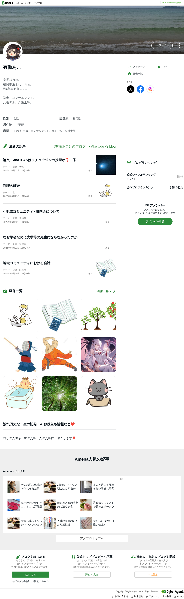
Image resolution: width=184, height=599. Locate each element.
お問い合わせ (120, 596)
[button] (162, 45)
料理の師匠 (11, 186)
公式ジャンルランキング (141, 174)
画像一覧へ (106, 291)
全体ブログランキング (140, 187)
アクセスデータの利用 (158, 596)
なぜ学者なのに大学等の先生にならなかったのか (40, 237)
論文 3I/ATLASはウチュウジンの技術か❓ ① (39, 160)
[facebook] (140, 88)
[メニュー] (179, 46)
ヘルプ (179, 596)
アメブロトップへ (92, 538)
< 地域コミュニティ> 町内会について (31, 211)
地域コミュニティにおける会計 (26, 263)
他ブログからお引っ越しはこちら (29, 581)
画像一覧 (135, 74)
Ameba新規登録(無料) (171, 2)
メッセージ (136, 67)
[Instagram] (150, 88)
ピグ (162, 67)
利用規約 (137, 596)
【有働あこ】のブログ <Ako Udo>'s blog (85, 146)
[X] (130, 88)
